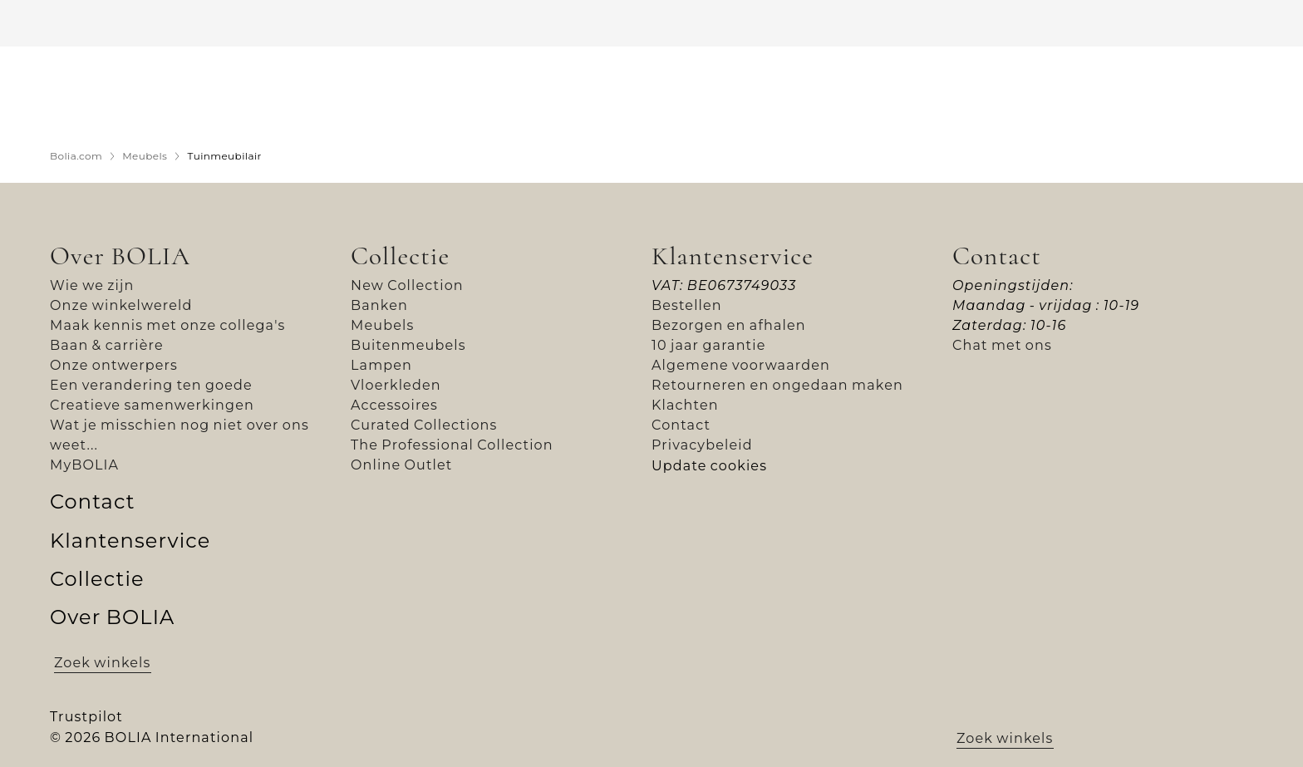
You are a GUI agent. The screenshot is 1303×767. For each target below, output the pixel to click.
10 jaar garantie (709, 345)
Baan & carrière (107, 345)
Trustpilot (86, 717)
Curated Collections (424, 425)
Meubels (382, 325)
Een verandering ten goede (151, 385)
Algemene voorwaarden (741, 365)
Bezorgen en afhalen (729, 325)
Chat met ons (1002, 345)
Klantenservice (733, 256)
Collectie (400, 256)
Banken (379, 305)
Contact (681, 425)
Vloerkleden (396, 385)
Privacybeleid (702, 445)
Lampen (381, 365)
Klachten (685, 405)
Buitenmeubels (408, 345)
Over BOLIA (120, 256)
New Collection (407, 285)
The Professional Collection (452, 445)
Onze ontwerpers (114, 365)
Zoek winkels (102, 663)
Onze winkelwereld (121, 305)
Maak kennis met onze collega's (168, 325)
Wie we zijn (92, 285)
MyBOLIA (84, 465)
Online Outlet (402, 465)
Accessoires (394, 405)
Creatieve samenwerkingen (152, 405)
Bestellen (687, 305)
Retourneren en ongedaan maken (777, 385)
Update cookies (709, 466)
